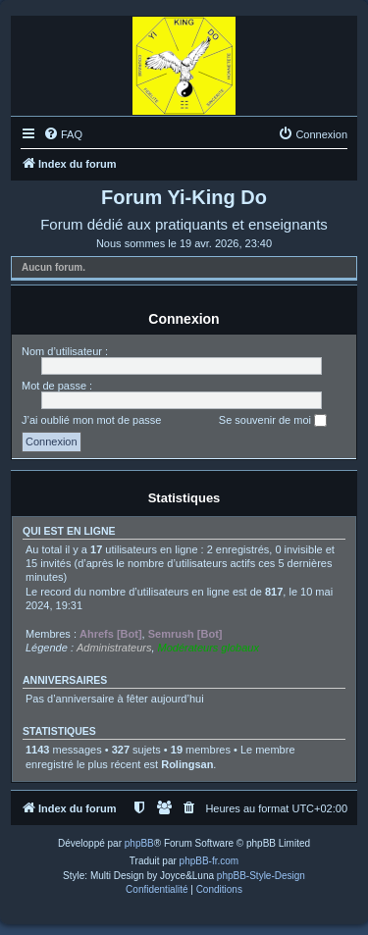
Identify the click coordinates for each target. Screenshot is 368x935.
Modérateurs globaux (208, 647)
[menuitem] (62, 134)
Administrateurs (114, 647)
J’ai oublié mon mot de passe (91, 420)
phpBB (139, 843)
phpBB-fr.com (209, 861)
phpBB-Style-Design (261, 875)
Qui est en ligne (69, 531)
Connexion (183, 319)
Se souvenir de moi (273, 421)
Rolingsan (187, 764)
